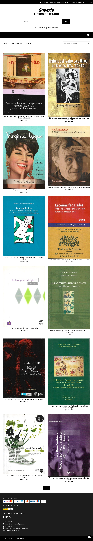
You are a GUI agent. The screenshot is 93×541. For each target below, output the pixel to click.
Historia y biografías (17, 43)
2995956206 (7, 526)
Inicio (5, 43)
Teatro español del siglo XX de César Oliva (24, 328)
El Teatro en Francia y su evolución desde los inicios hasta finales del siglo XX (69, 407)
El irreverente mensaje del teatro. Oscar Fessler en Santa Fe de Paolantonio (69, 331)
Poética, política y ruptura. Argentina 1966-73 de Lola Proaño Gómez (69, 479)
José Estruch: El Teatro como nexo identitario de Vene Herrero (69, 187)
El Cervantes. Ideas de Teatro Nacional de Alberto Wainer (24, 399)
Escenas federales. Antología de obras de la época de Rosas (69, 260)
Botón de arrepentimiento (11, 530)
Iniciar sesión (53, 28)
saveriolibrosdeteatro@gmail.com (14, 524)
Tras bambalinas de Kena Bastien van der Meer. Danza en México (24, 258)
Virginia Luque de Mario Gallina (24, 190)
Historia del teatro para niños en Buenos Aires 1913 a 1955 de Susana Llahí (69, 119)
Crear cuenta (40, 28)
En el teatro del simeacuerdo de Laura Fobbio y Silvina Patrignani (24, 476)
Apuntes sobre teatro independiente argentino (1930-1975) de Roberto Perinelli (24, 117)
